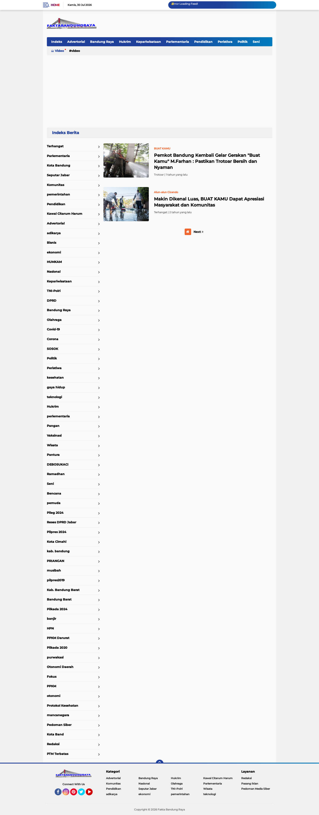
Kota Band (55, 734)
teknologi (54, 397)
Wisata (52, 445)
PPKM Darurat (58, 638)
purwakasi (55, 657)
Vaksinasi (54, 435)
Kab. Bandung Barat (63, 590)
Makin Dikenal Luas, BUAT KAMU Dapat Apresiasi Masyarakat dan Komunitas (209, 202)
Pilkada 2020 (57, 648)
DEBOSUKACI (57, 464)
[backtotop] (159, 763)
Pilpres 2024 (56, 532)
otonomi (53, 696)
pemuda (53, 503)
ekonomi (54, 252)
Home (55, 5)
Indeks (56, 42)
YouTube (92, 793)
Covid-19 (53, 329)
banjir (51, 619)
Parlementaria (177, 42)
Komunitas (55, 185)
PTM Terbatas (57, 754)
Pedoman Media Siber (255, 788)
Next (198, 232)
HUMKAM (54, 262)
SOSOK (52, 349)
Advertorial (76, 42)
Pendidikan (203, 42)
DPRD (51, 301)
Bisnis (51, 243)
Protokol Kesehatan (62, 706)
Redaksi (53, 744)
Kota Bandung (58, 165)
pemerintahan (58, 194)
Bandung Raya (102, 42)
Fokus (51, 677)
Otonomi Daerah (60, 667)
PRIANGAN (55, 561)
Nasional (53, 272)
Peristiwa (225, 42)
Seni (256, 42)
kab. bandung (58, 551)
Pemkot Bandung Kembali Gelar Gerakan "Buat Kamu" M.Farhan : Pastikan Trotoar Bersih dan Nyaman (207, 161)
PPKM (51, 686)
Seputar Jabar (58, 175)
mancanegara (58, 715)
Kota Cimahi (56, 542)
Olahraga (54, 320)
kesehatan (55, 377)
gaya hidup (56, 387)
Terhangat (55, 146)
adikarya (54, 233)
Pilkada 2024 (57, 609)
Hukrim (125, 42)
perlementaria (58, 416)
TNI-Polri (53, 291)
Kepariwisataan (148, 42)
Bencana (54, 493)
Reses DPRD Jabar (61, 522)
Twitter (83, 793)
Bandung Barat (59, 599)
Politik (243, 42)
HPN (50, 628)
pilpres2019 (56, 580)
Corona (52, 339)
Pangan (53, 426)
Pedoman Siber (59, 725)
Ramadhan (56, 474)
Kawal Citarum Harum (64, 214)
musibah (54, 570)
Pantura (53, 455)
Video (59, 51)
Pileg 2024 (55, 513)
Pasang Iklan (249, 783)
